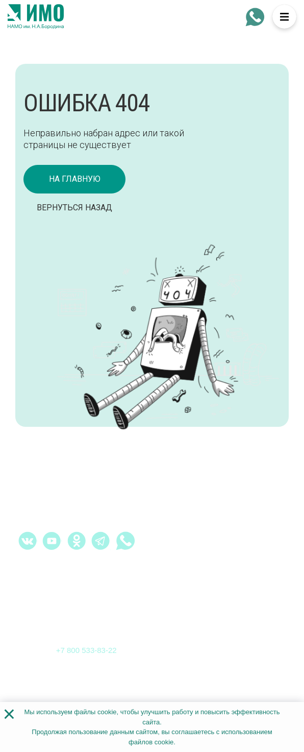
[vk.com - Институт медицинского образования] (27, 540)
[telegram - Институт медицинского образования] (101, 540)
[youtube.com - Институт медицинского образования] (52, 540)
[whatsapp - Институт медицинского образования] (255, 17)
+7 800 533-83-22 (86, 650)
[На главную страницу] (36, 17)
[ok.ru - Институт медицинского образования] (76, 540)
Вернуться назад (74, 207)
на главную (74, 179)
